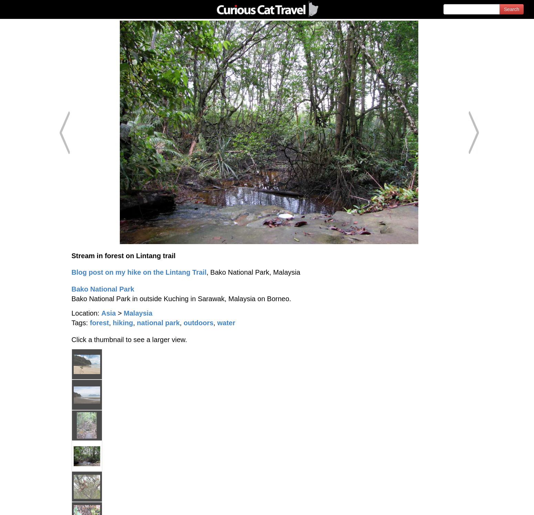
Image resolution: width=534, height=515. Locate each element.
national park (158, 323)
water (226, 323)
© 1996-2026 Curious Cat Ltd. (42, 504)
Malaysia (138, 313)
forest (99, 323)
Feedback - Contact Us (500, 504)
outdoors (198, 323)
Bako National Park (103, 289)
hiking (123, 323)
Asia (108, 313)
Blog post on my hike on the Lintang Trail (139, 272)
